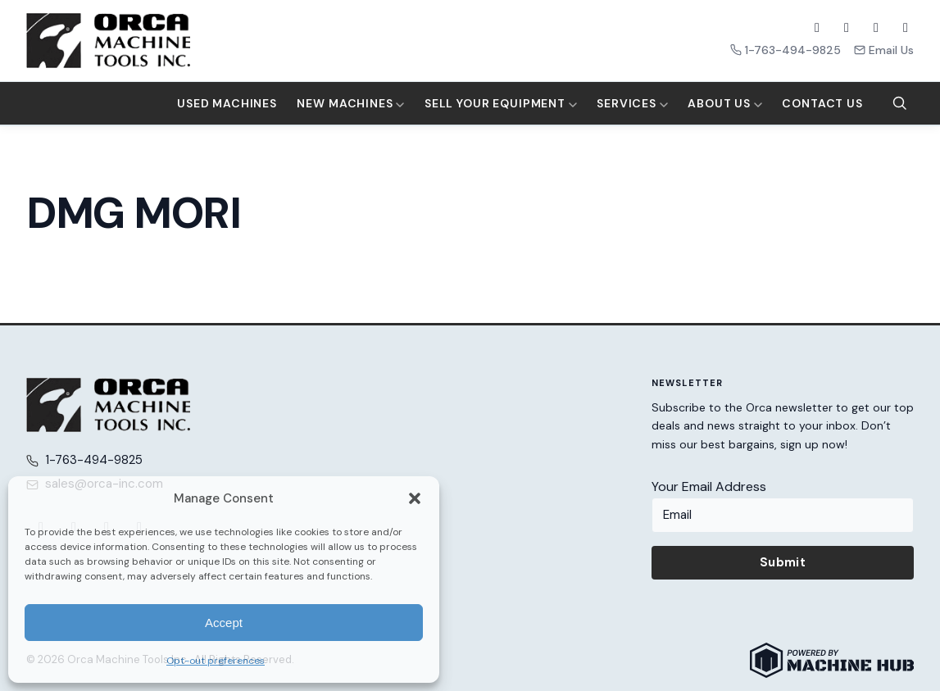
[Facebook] (817, 27)
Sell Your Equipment (501, 103)
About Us (725, 103)
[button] (414, 498)
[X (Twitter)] (846, 27)
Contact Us (822, 103)
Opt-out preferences (215, 660)
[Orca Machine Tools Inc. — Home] (108, 40)
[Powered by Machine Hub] (832, 660)
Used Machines (227, 103)
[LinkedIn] (905, 27)
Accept (224, 623)
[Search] (900, 103)
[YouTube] (876, 27)
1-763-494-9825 (785, 50)
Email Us (884, 50)
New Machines (350, 103)
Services (632, 103)
